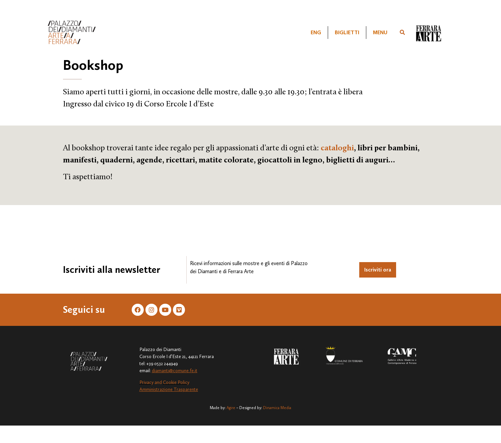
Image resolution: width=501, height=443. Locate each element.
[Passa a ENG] (316, 32)
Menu (380, 32)
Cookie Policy (176, 382)
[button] (402, 32)
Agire (231, 407)
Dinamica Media (277, 407)
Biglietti (347, 32)
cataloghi (337, 148)
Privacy (146, 382)
